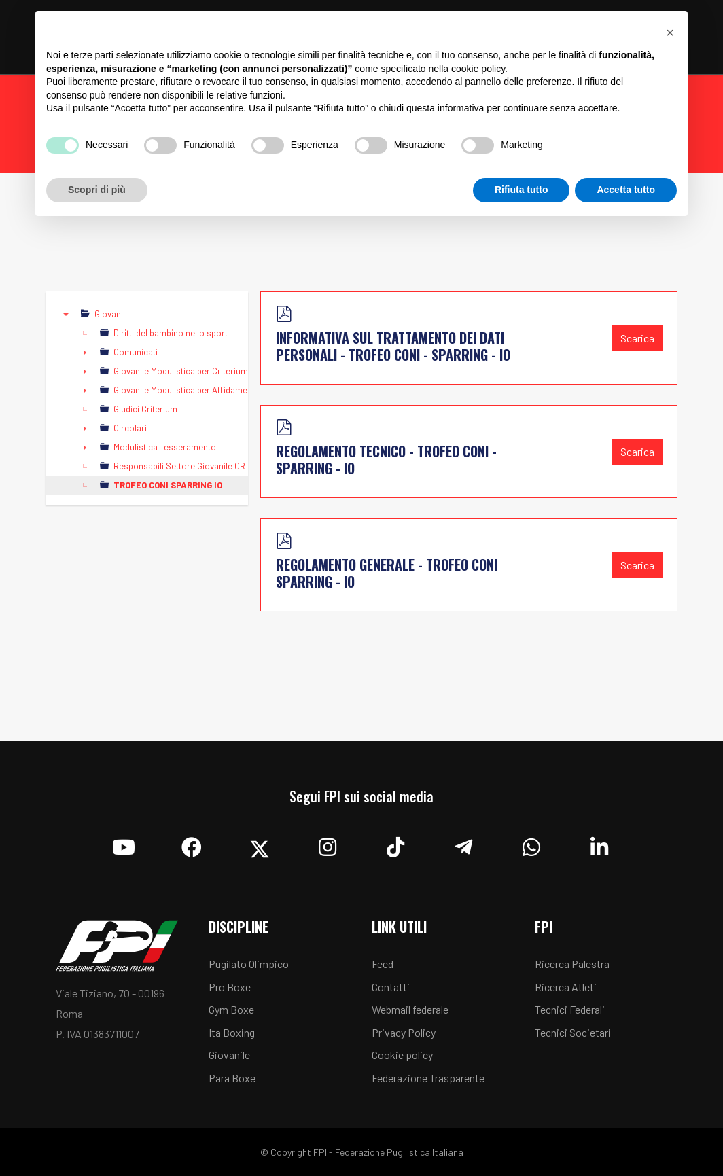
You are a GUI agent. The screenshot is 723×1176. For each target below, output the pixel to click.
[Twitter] (259, 843)
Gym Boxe (231, 1009)
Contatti (391, 986)
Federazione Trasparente (428, 1077)
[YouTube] (123, 843)
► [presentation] (84, 351)
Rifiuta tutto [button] (521, 189)
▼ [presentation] (65, 313)
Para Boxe (232, 1077)
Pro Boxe (230, 986)
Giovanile (229, 1054)
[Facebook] (191, 843)
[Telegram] (463, 843)
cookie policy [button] (478, 68)
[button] (670, 32)
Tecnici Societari (573, 1032)
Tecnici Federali (570, 1009)
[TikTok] (395, 843)
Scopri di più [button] (97, 189)
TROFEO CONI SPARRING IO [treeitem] (167, 485)
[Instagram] (327, 843)
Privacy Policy (404, 1032)
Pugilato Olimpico (249, 963)
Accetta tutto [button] (626, 189)
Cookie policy (402, 1054)
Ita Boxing (232, 1032)
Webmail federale (410, 1009)
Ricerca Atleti (566, 986)
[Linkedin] (599, 843)
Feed (382, 963)
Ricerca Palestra (572, 963)
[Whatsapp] (531, 843)
